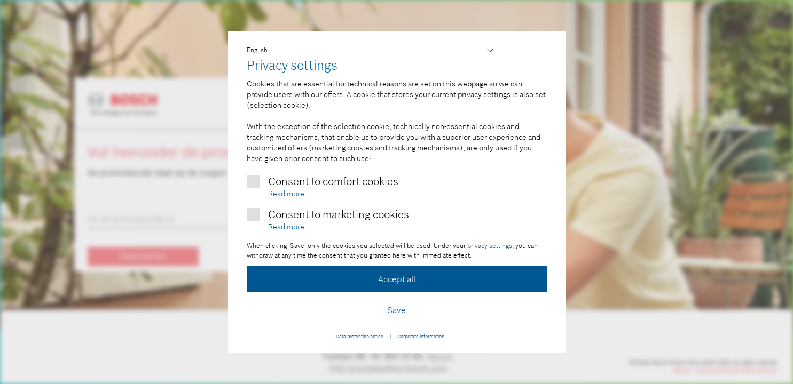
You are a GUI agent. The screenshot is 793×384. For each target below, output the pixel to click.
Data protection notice (359, 336)
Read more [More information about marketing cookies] (286, 226)
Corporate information (420, 336)
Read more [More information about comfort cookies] (286, 193)
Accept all (396, 279)
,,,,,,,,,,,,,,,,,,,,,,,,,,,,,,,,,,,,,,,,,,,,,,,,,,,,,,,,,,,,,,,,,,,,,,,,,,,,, (371, 50)
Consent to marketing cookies (338, 214)
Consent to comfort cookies (333, 181)
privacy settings (489, 246)
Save (396, 310)
